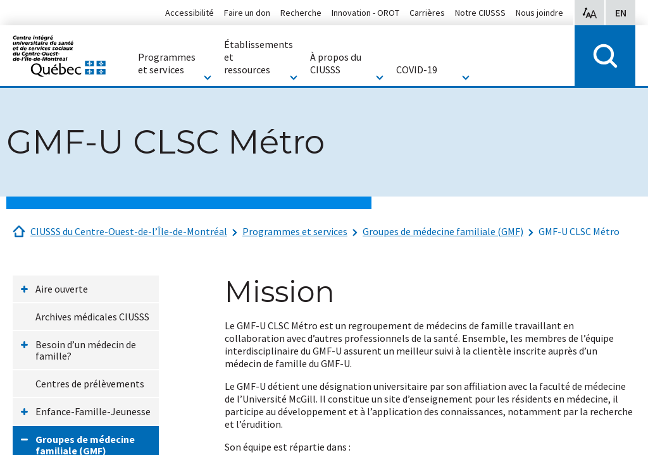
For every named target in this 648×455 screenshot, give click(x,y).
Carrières (427, 12)
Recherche (300, 12)
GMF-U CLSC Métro (579, 231)
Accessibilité (189, 12)
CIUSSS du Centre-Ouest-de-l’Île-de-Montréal (128, 231)
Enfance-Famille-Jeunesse (93, 411)
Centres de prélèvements (89, 383)
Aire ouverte (61, 288)
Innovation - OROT (365, 12)
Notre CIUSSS (480, 12)
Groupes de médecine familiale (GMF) (443, 231)
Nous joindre (539, 12)
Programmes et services (294, 231)
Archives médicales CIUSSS (92, 316)
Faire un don (247, 12)
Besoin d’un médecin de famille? (85, 350)
